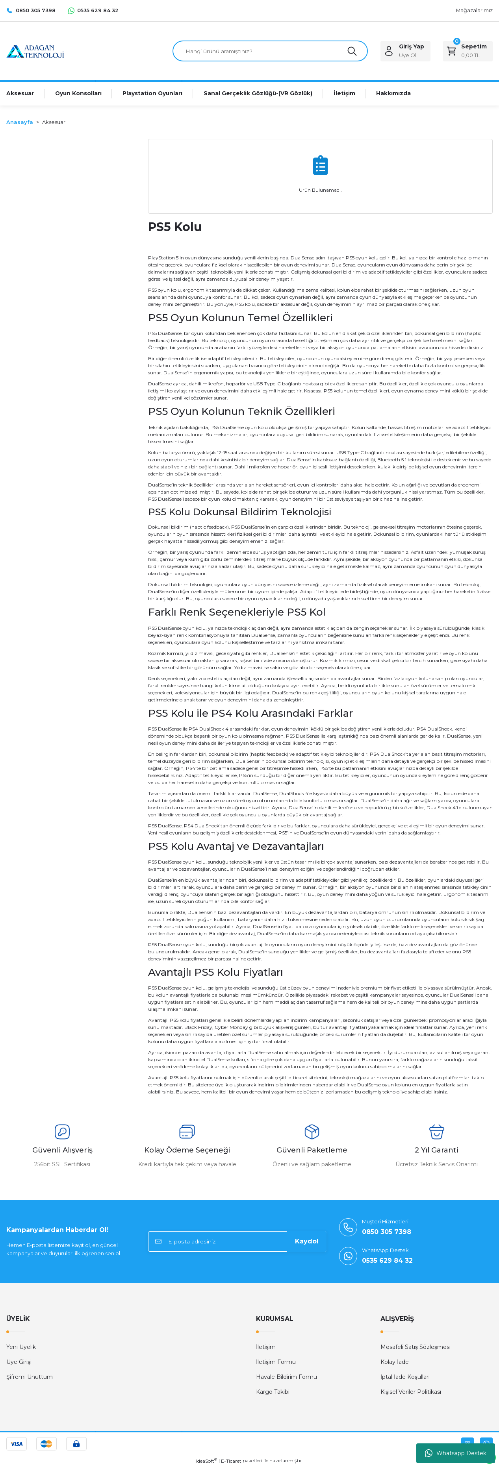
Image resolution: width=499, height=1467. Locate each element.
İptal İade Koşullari (405, 1377)
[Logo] (35, 51)
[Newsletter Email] (237, 1242)
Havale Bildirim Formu (286, 1377)
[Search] (270, 51)
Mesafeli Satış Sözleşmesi (415, 1347)
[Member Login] (405, 51)
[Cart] (468, 51)
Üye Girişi (19, 1362)
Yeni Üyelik (21, 1347)
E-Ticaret (231, 1461)
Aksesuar (53, 122)
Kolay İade (394, 1362)
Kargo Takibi (272, 1392)
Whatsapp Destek (455, 1453)
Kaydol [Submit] (307, 1241)
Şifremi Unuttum (29, 1377)
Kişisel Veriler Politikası (410, 1392)
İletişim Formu (276, 1362)
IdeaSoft (206, 1461)
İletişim (266, 1347)
